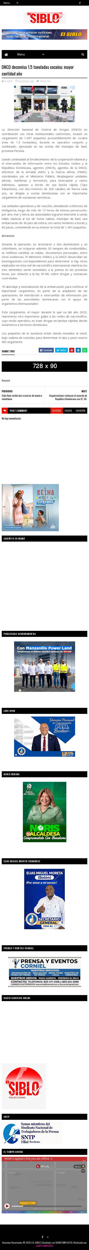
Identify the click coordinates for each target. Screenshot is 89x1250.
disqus (68, 410)
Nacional (45, 81)
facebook (80, 410)
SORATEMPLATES (63, 1242)
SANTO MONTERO (44, 1245)
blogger (56, 410)
